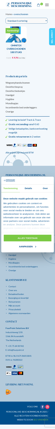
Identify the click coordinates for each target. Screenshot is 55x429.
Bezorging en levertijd (18, 298)
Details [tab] (28, 188)
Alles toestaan (27, 238)
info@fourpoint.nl (16, 350)
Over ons (13, 290)
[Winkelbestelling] (27, 21)
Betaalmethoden (16, 294)
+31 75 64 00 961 (16, 346)
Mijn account (14, 305)
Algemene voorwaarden (19, 313)
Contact (12, 286)
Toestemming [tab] (10, 188)
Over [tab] (45, 188)
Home (9, 14)
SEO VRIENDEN (40, 419)
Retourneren (14, 301)
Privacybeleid (15, 309)
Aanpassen (27, 246)
